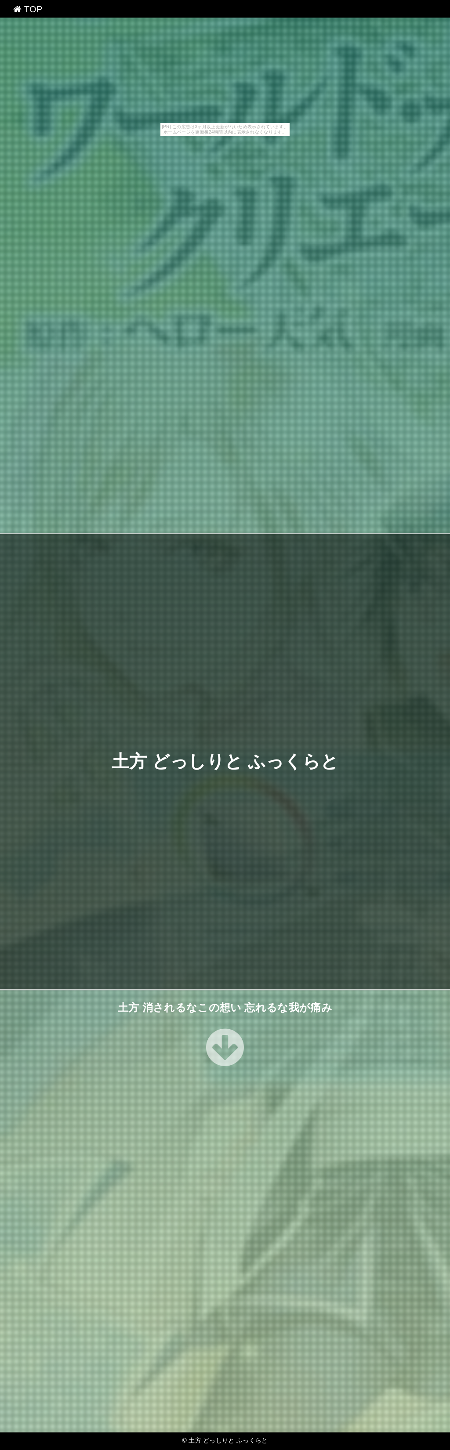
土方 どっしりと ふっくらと (225, 761)
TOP (28, 9)
